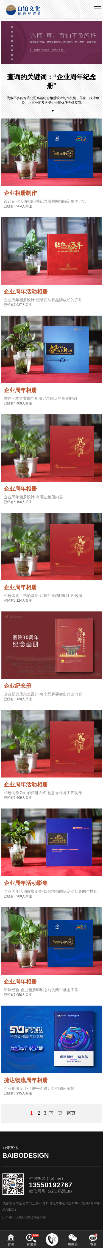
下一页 (55, 1113)
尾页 (71, 1113)
